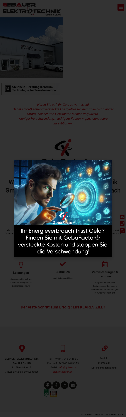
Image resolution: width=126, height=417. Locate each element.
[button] (107, 164)
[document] (63, 208)
